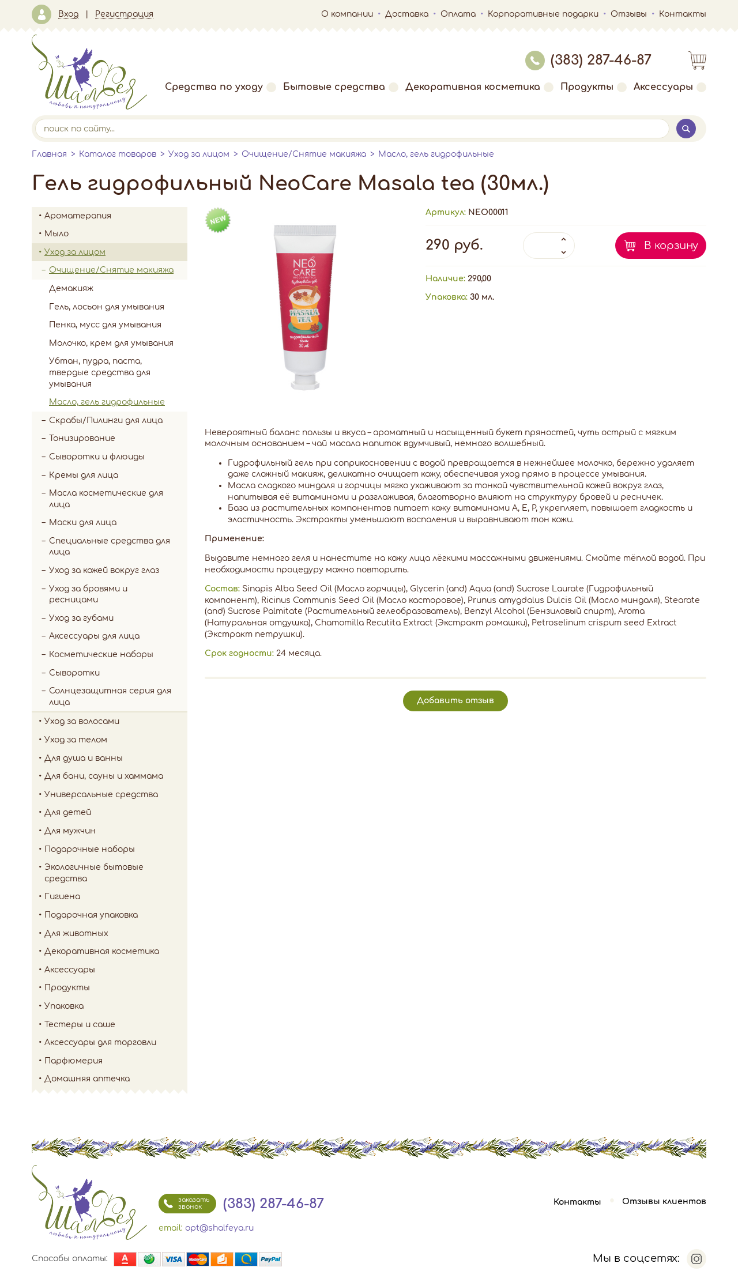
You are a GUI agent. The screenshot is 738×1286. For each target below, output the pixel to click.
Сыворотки (74, 673)
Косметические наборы (101, 654)
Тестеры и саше (79, 1024)
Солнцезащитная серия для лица (110, 697)
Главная (49, 154)
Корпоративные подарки (543, 14)
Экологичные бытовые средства (115, 873)
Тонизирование (118, 438)
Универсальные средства (115, 795)
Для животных (76, 933)
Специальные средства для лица (109, 547)
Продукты (593, 87)
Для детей (115, 813)
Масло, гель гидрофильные (436, 154)
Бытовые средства (340, 87)
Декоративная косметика (479, 87)
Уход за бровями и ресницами (88, 594)
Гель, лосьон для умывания (106, 307)
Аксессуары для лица (94, 636)
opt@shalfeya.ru (219, 1228)
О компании (347, 14)
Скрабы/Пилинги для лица (106, 420)
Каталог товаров (117, 154)
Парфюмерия (73, 1061)
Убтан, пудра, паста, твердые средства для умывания (99, 372)
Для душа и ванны (115, 758)
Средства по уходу (220, 87)
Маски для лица (82, 522)
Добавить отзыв (455, 700)
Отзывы (629, 14)
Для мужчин (115, 831)
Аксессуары (670, 87)
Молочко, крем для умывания (111, 343)
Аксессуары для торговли (100, 1042)
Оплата (458, 14)
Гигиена (115, 897)
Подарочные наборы (115, 849)
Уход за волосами (115, 721)
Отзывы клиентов (664, 1202)
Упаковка (115, 1006)
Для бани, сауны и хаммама (103, 776)
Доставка (406, 14)
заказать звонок (184, 1203)
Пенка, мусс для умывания (105, 324)
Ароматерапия (115, 216)
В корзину (671, 245)
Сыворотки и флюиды (97, 456)
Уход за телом (115, 740)
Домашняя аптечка (115, 1079)
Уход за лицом (198, 154)
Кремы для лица (83, 475)
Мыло (115, 234)
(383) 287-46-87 (588, 60)
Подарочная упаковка (91, 915)
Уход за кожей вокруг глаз (104, 570)
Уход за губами (81, 618)
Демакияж (71, 288)
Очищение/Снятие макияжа (304, 154)
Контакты (682, 14)
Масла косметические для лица (106, 499)
